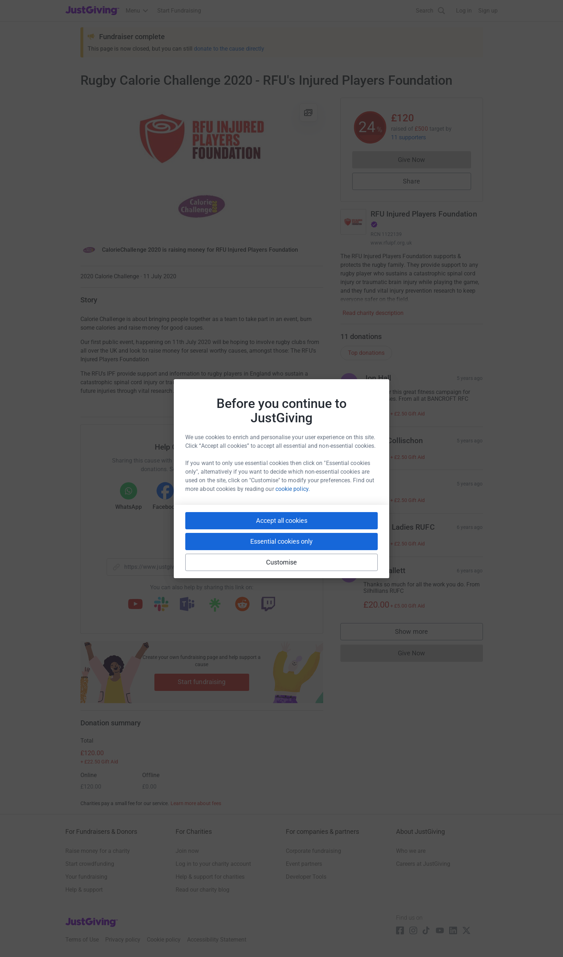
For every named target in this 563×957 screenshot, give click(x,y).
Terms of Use (82, 939)
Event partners (304, 863)
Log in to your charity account (213, 863)
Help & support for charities (210, 876)
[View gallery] (308, 112)
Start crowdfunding (89, 863)
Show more (418, 633)
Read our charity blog (202, 889)
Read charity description (373, 313)
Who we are (410, 850)
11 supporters (408, 137)
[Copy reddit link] (242, 605)
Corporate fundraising (313, 850)
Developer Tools (306, 876)
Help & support (84, 889)
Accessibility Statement (216, 939)
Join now (187, 850)
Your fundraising (86, 876)
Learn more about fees (196, 803)
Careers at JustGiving (423, 863)
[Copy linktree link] (215, 606)
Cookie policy (164, 939)
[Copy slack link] (161, 605)
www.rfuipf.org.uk (391, 243)
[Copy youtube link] (135, 605)
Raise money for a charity (97, 850)
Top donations (366, 352)
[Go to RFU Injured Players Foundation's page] (353, 222)
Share (411, 181)
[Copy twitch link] (268, 605)
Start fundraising (202, 682)
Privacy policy (122, 939)
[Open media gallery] (201, 166)
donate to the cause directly (229, 48)
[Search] (430, 10)
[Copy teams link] (187, 605)
